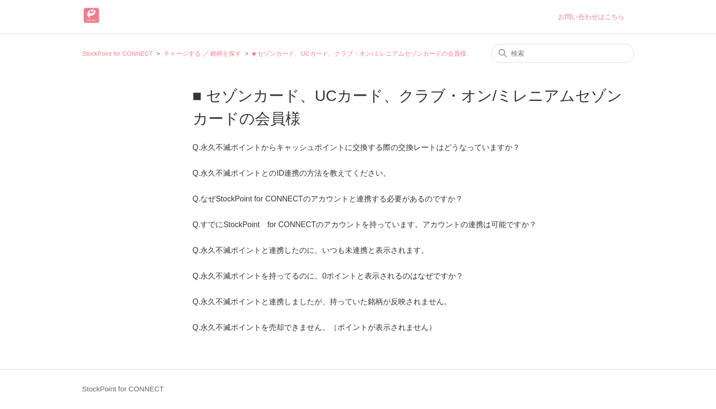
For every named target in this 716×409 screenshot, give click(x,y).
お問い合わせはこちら (591, 16)
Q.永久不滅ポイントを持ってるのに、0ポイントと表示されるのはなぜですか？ (328, 276)
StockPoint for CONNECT (117, 53)
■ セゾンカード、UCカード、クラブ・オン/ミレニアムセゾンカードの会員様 (359, 53)
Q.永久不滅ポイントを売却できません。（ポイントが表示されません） (315, 327)
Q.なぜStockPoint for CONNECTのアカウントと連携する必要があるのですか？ (328, 199)
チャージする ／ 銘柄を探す (202, 53)
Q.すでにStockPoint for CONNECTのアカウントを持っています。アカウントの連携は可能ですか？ (365, 224)
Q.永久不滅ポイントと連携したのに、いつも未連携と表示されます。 (311, 250)
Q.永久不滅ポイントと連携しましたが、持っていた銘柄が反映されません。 (322, 302)
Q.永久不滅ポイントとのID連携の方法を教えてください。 (292, 173)
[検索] (562, 53)
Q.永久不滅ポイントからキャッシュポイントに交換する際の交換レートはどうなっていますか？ (356, 147)
